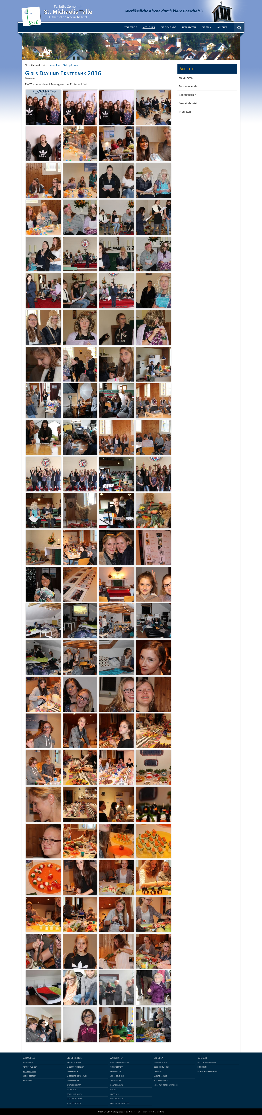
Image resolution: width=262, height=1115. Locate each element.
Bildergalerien (70, 65)
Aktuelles (148, 27)
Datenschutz (158, 1111)
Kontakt (222, 27)
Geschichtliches (74, 1094)
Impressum (201, 1067)
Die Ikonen (71, 1089)
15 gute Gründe (160, 1076)
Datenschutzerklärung (207, 1071)
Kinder (113, 1089)
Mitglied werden (74, 1103)
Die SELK (206, 27)
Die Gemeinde (168, 27)
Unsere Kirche (73, 1080)
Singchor (114, 1094)
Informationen (160, 1062)
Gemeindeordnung (74, 1099)
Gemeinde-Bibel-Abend (119, 1062)
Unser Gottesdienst (75, 1067)
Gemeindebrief (188, 103)
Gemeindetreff (116, 1067)
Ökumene (157, 1071)
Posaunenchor (116, 1099)
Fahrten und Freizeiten (120, 1103)
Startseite (130, 27)
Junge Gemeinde (117, 1076)
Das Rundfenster (74, 1085)
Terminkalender (188, 86)
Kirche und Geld (161, 1080)
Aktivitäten (189, 27)
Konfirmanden (116, 1085)
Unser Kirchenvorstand (77, 1076)
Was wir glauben (74, 1062)
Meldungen (186, 78)
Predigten (185, 111)
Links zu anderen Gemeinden (165, 1085)
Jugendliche (115, 1080)
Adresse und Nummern (206, 1062)
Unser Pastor (72, 1071)
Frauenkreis (115, 1071)
